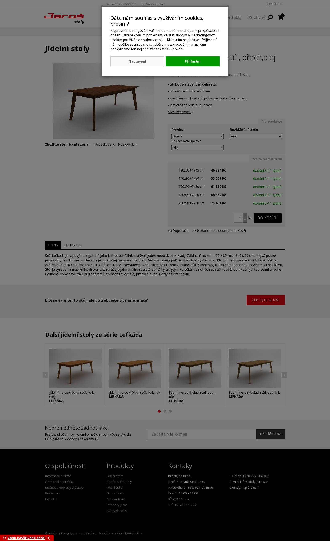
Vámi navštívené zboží (24, 538)
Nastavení (137, 61)
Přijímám (193, 61)
